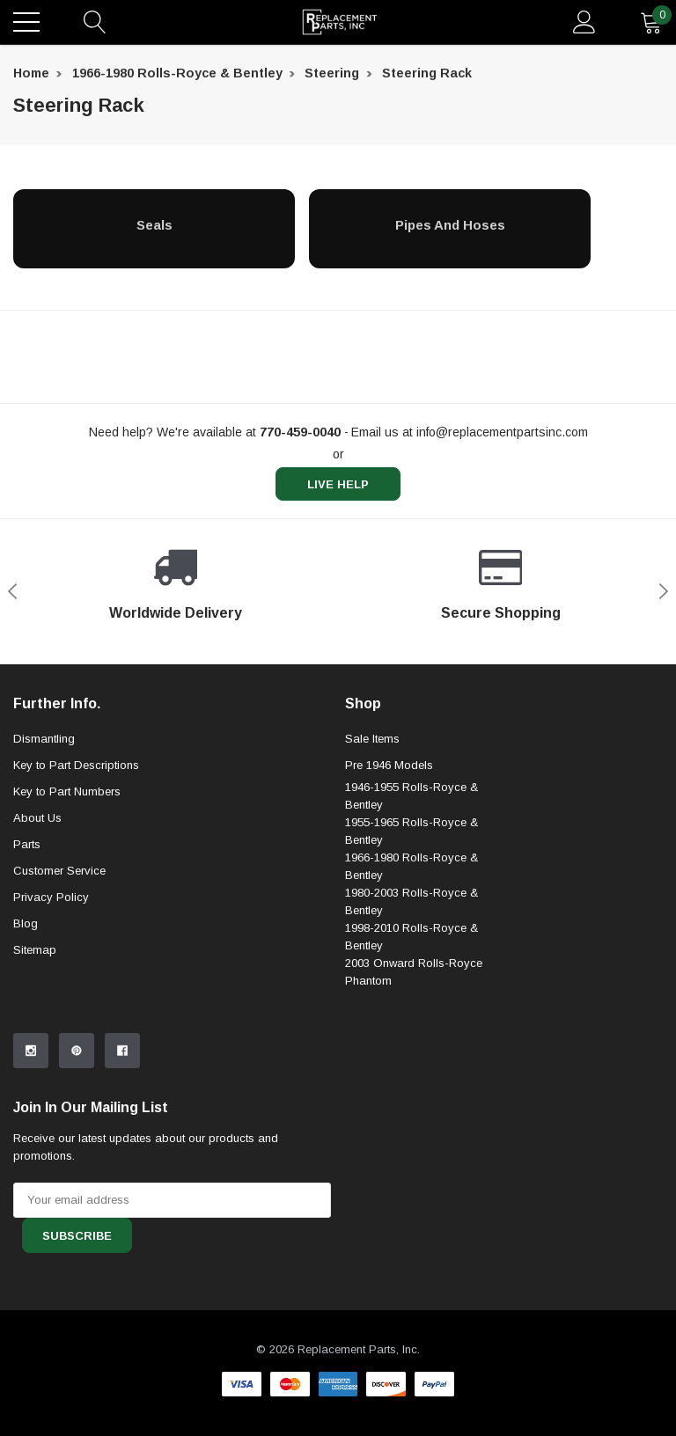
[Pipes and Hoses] (450, 224)
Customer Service (59, 870)
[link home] (340, 22)
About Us (37, 817)
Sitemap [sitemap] (34, 949)
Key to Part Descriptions (76, 765)
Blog (25, 923)
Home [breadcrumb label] (31, 73)
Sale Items (372, 738)
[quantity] (651, 22)
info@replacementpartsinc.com (502, 432)
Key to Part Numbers (67, 791)
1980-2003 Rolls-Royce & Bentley (411, 901)
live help (338, 484)
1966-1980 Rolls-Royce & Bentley (411, 866)
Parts (26, 844)
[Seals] (154, 224)
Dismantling (44, 738)
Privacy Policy (51, 897)
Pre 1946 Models (389, 765)
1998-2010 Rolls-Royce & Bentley (411, 936)
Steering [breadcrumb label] (332, 73)
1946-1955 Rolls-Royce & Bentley (411, 795)
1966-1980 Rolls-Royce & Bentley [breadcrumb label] (177, 73)
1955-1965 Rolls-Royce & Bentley (411, 831)
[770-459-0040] (300, 432)
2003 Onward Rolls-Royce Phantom (413, 971)
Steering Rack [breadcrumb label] (427, 73)
